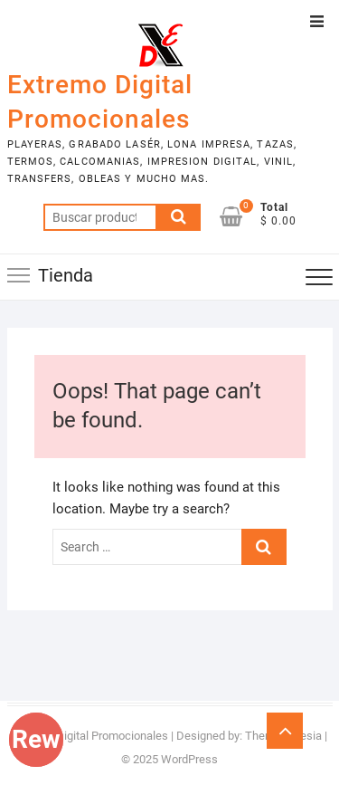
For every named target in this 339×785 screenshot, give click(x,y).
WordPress (189, 759)
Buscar (178, 217)
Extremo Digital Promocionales (100, 102)
